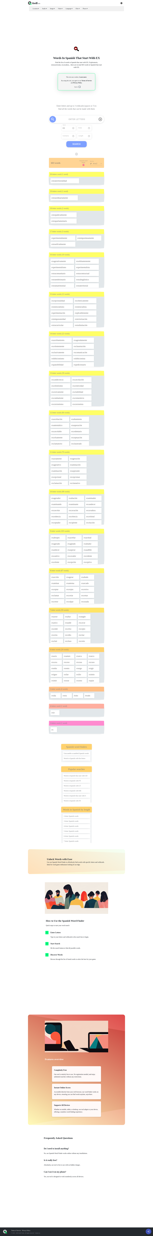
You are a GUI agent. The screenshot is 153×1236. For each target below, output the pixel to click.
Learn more (83, 77)
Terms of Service (87, 80)
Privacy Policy (77, 83)
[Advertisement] (76, 27)
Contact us (37, 1233)
